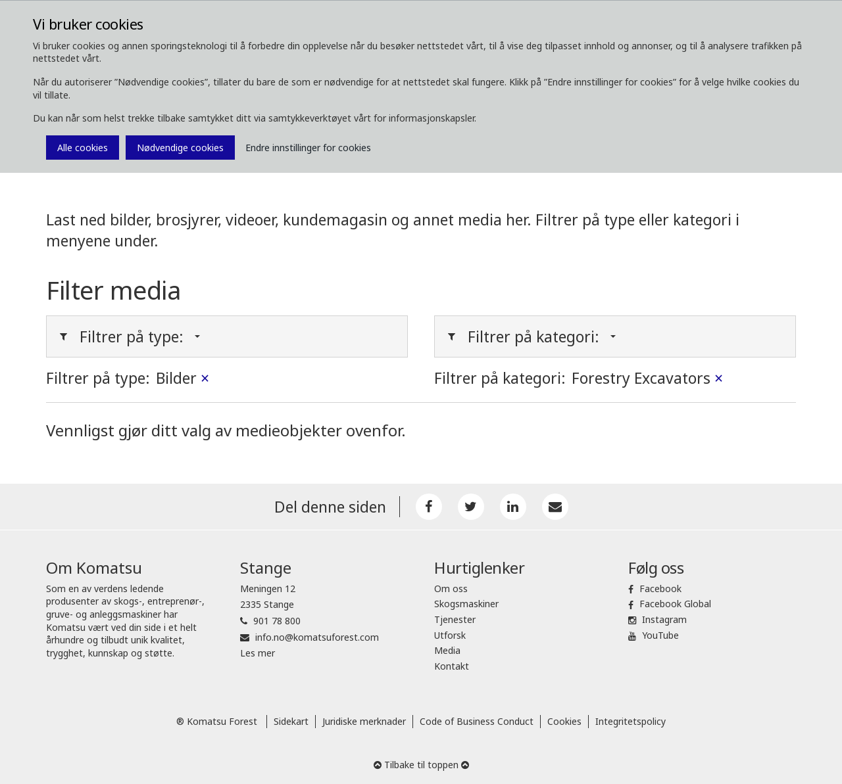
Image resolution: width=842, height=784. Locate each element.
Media (447, 650)
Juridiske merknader (364, 721)
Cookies (564, 721)
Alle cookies (82, 147)
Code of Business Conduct (476, 721)
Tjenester (455, 619)
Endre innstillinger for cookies (308, 147)
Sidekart (291, 721)
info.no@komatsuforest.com (317, 637)
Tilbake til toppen (421, 764)
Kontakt (451, 666)
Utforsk (450, 635)
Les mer (257, 653)
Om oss (451, 588)
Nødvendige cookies (180, 147)
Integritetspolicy (630, 721)
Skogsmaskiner (466, 603)
